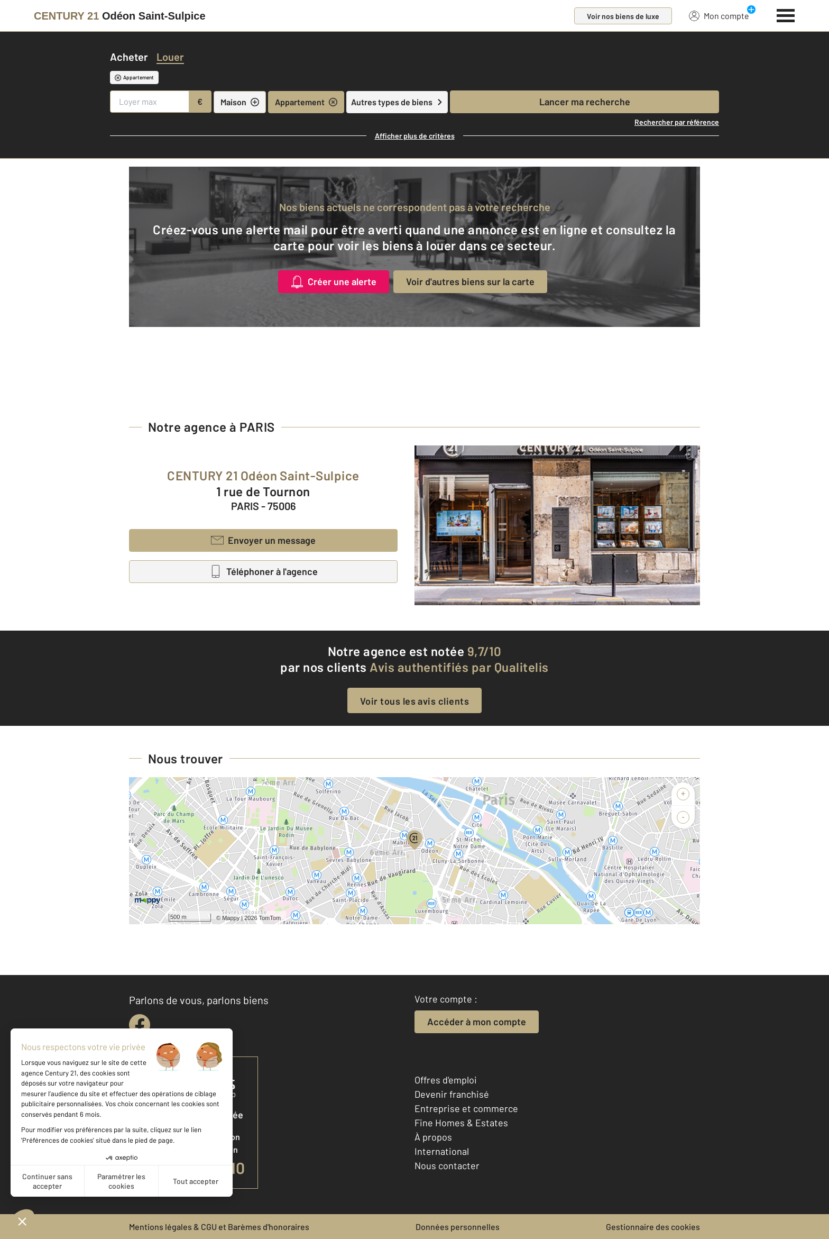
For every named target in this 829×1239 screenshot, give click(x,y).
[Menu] (786, 14)
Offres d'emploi (445, 1080)
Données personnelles (458, 1227)
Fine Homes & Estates (461, 1122)
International (441, 1151)
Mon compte (719, 15)
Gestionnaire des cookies (653, 1227)
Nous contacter (447, 1165)
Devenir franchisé (451, 1094)
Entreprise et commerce (466, 1108)
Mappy (231, 918)
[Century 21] (120, 16)
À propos (433, 1137)
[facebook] (139, 1024)
